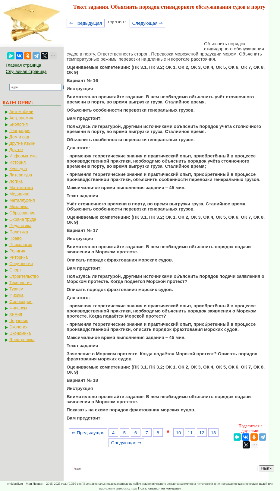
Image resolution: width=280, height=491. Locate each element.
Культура (18, 168)
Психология (20, 244)
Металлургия (22, 200)
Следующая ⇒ (147, 23)
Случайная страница (26, 71)
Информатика (22, 156)
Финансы (18, 308)
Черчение (18, 320)
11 (190, 432)
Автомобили (21, 111)
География (19, 130)
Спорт (15, 270)
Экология (18, 327)
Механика (19, 206)
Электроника (22, 339)
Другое (16, 149)
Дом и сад (19, 137)
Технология (20, 282)
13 (213, 432)
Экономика (20, 333)
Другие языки (22, 143)
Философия (20, 301)
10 (178, 432)
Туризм (16, 289)
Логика (16, 181)
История (17, 162)
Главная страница (23, 65)
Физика (16, 295)
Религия (17, 251)
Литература (20, 175)
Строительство (24, 276)
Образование (22, 213)
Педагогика (20, 225)
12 (201, 432)
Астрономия (21, 118)
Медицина (19, 194)
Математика (21, 187)
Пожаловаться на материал (159, 488)
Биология (18, 124)
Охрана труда (22, 219)
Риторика (18, 257)
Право (15, 238)
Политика (18, 232)
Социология (21, 263)
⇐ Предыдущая (85, 23)
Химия (15, 314)
